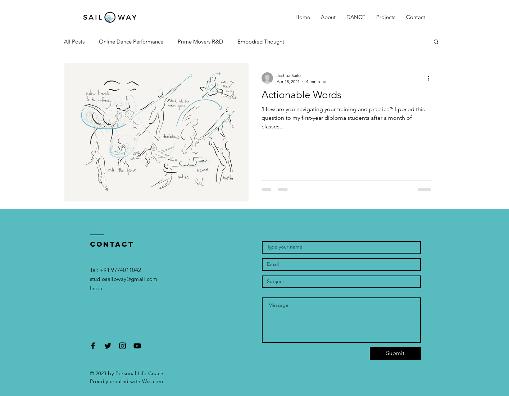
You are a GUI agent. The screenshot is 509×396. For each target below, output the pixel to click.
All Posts (74, 41)
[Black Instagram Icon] (122, 345)
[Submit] (395, 353)
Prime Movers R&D (200, 41)
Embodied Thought (260, 41)
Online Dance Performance (131, 41)
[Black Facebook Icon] (92, 345)
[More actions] (431, 78)
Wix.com (152, 381)
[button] (356, 17)
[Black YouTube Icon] (137, 345)
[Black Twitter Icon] (107, 345)
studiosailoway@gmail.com (124, 279)
